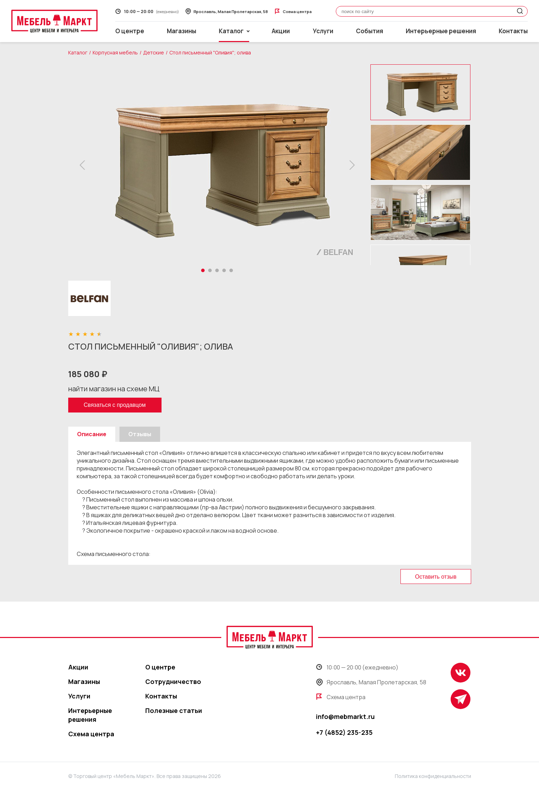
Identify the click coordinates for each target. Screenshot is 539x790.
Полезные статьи (173, 710)
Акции (281, 31)
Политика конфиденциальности (433, 776)
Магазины (181, 31)
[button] (84, 165)
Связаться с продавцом (115, 405)
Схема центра (91, 734)
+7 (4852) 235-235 (344, 732)
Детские (153, 52)
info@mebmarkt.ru (345, 716)
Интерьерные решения (441, 31)
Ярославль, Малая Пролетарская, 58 (371, 682)
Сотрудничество (173, 681)
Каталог (77, 52)
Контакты (513, 31)
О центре (129, 31)
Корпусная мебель (115, 52)
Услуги (323, 31)
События (369, 31)
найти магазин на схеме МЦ (113, 388)
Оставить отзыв (435, 577)
